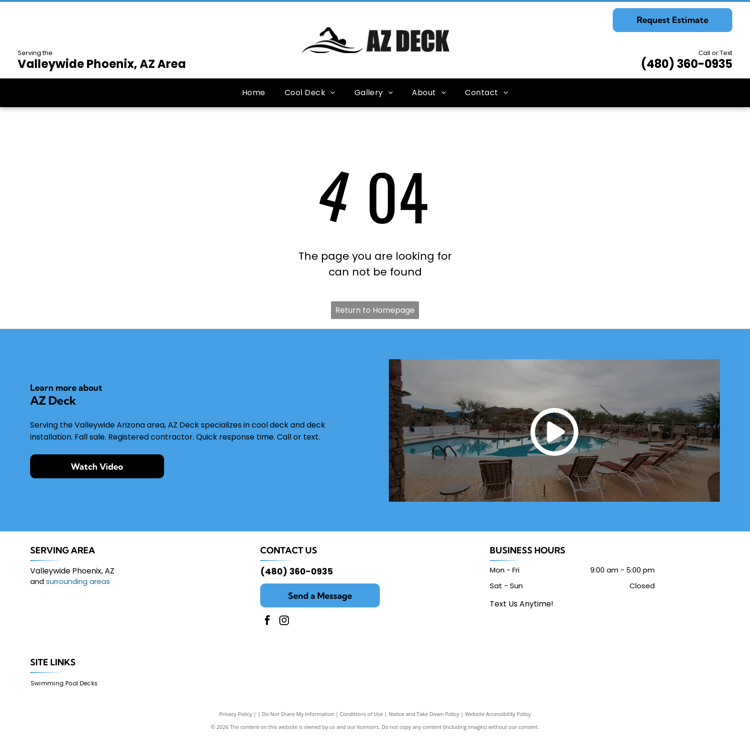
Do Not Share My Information (298, 713)
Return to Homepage (375, 310)
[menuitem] (253, 93)
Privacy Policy (235, 713)
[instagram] (284, 621)
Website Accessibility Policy (498, 713)
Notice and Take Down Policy (424, 713)
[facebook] (267, 621)
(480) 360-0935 (686, 64)
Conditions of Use (361, 713)
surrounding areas (78, 581)
